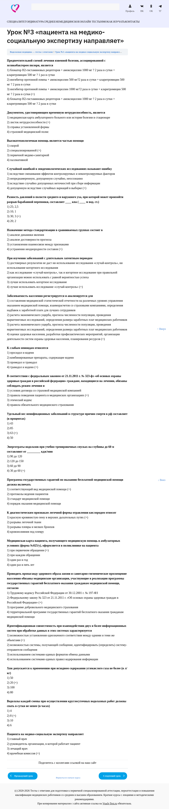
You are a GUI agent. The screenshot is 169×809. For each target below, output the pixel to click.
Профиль (130, 8)
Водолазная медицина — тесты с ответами (31, 50)
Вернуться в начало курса (68, 775)
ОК (151, 8)
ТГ (160, 8)
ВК (142, 8)
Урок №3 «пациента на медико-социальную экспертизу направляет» (89, 50)
